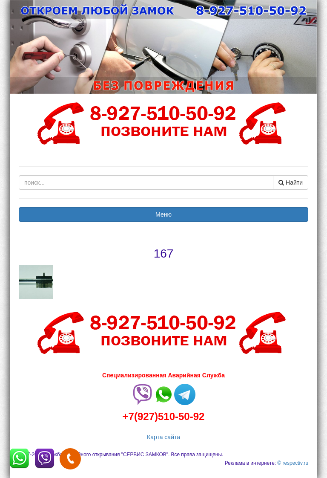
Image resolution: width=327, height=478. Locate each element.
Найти (290, 182)
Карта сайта (163, 437)
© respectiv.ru (292, 463)
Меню (163, 214)
